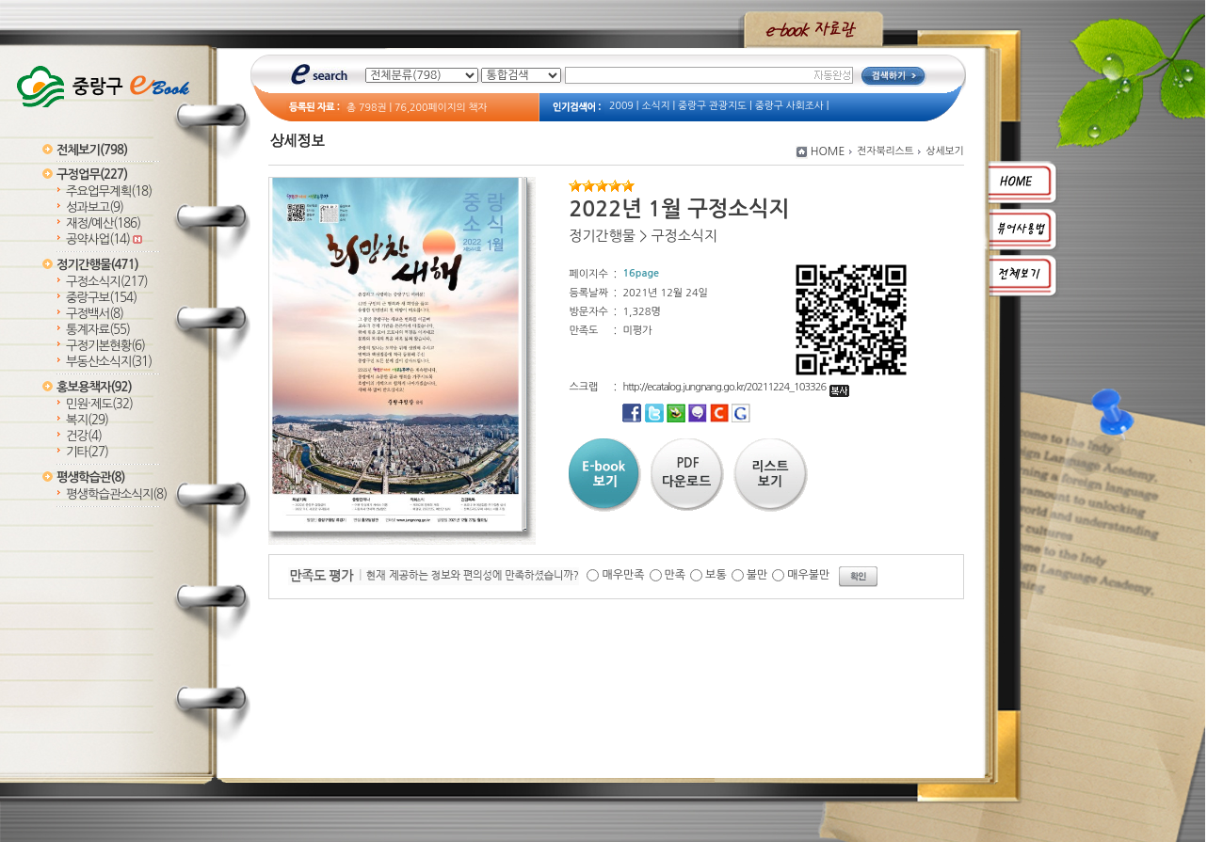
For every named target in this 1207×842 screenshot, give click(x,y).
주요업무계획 (109, 191)
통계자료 (98, 330)
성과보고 (94, 207)
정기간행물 (97, 265)
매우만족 (623, 574)
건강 (84, 436)
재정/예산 (103, 223)
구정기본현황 (105, 346)
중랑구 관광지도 (712, 106)
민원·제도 (99, 404)
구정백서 (94, 314)
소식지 (655, 106)
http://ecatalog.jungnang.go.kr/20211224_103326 (735, 387)
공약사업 (104, 239)
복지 (87, 420)
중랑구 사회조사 (789, 106)
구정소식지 (107, 282)
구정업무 (91, 174)
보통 (716, 574)
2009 (621, 106)
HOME (828, 151)
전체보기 (91, 150)
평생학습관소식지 (116, 494)
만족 (675, 574)
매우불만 (808, 574)
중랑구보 (101, 298)
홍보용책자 (94, 387)
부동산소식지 (109, 362)
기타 (87, 452)
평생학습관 (90, 477)
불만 (757, 574)
